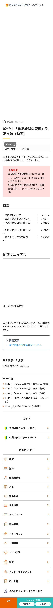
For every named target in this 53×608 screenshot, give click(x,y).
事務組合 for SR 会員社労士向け (23, 591)
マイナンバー (13, 514)
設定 (9, 459)
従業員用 (43, 604)
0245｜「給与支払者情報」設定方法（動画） (28, 383)
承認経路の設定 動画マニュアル (25, 345)
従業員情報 (12, 477)
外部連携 (11, 543)
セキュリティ (13, 534)
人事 (9, 486)
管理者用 (26, 604)
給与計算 (11, 581)
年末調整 (11, 505)
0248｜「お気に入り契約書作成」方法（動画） (27, 399)
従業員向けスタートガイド (20, 437)
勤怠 (9, 562)
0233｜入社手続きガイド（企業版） (23, 406)
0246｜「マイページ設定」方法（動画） (25, 388)
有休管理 (11, 524)
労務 (9, 468)
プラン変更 (12, 552)
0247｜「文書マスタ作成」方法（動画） (25, 393)
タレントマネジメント (18, 571)
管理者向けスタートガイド (20, 428)
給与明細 (11, 496)
